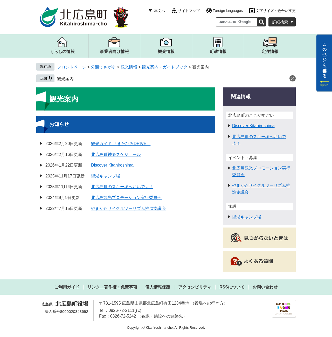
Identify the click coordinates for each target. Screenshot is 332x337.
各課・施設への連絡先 (162, 316)
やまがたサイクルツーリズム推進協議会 (128, 208)
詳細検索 (280, 22)
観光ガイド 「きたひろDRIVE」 (120, 143)
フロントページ (71, 67)
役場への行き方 (209, 303)
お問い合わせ (265, 287)
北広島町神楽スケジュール (116, 154)
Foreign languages (228, 11)
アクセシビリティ (194, 287)
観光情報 (129, 67)
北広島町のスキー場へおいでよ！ (122, 186)
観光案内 (65, 79)
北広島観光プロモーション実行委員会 (126, 197)
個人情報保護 (157, 287)
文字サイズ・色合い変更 (276, 11)
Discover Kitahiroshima (112, 165)
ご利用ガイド (66, 287)
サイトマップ (189, 11)
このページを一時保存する (324, 58)
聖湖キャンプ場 (105, 176)
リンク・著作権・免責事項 (112, 287)
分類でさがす (103, 67)
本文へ (159, 11)
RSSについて (232, 287)
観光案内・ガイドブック (165, 67)
